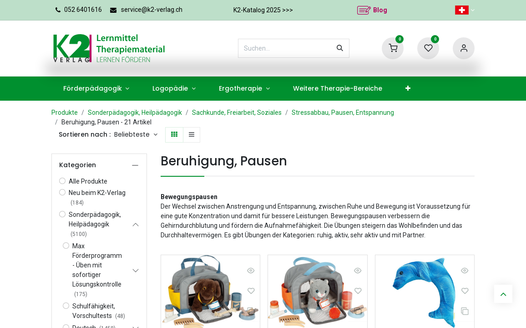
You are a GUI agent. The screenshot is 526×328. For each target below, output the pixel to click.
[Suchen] (340, 48)
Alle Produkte (88, 181)
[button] (136, 135)
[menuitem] (96, 89)
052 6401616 (83, 9)
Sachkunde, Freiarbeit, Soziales (237, 112)
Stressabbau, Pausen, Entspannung (343, 112)
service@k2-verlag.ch (151, 9)
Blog (380, 10)
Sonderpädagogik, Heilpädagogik (135, 112)
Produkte (64, 112)
